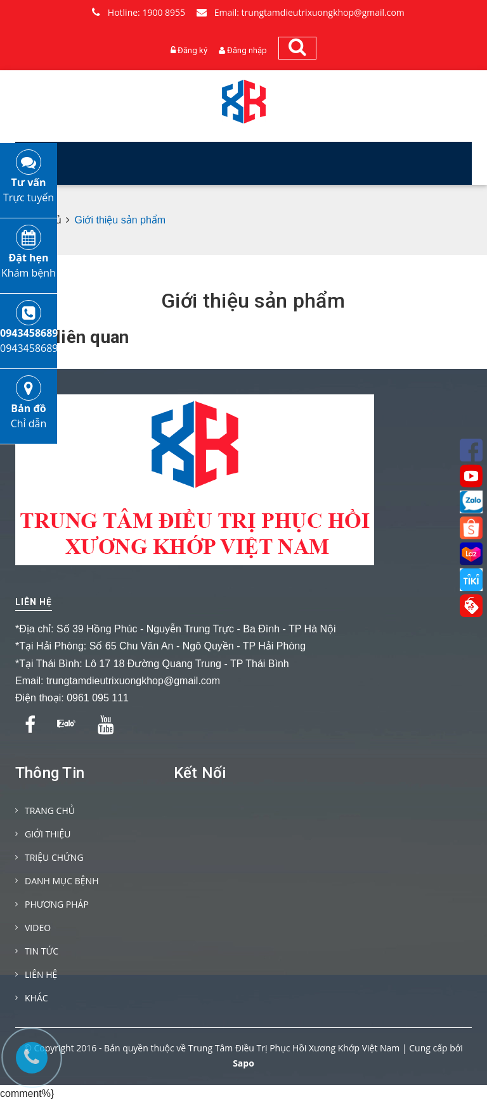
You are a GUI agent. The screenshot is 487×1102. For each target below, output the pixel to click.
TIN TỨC (41, 951)
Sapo (243, 1063)
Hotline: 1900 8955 (138, 12)
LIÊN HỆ (41, 974)
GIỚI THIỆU (48, 834)
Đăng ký (192, 50)
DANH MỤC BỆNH (61, 881)
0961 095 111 (98, 697)
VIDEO (38, 928)
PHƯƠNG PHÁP (57, 904)
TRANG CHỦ (50, 811)
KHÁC (36, 998)
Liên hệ (33, 602)
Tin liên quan (77, 337)
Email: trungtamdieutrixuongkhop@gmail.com (301, 12)
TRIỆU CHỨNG (54, 857)
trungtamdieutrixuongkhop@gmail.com (133, 680)
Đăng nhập (247, 50)
